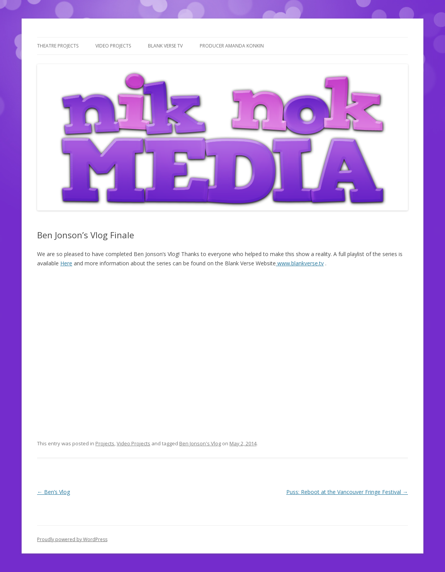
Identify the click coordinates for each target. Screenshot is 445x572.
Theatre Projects (57, 45)
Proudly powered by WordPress (72, 539)
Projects (104, 443)
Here (66, 263)
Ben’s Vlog (53, 492)
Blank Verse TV (165, 45)
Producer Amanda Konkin (232, 45)
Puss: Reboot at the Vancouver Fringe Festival (347, 492)
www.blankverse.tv (300, 263)
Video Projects (113, 45)
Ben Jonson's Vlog (200, 443)
